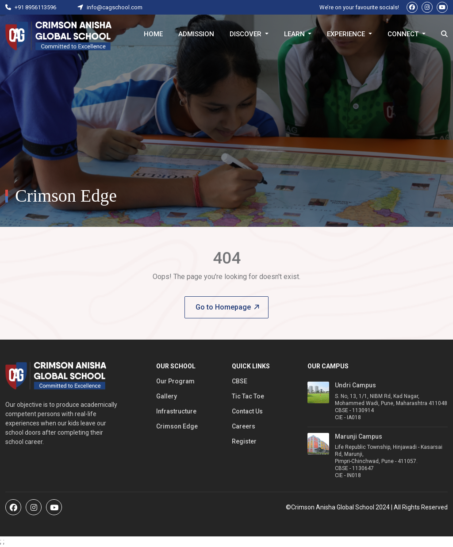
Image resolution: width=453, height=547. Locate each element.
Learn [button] (295, 34)
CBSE (239, 381)
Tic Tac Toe (248, 396)
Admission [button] (196, 34)
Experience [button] (347, 34)
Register (244, 441)
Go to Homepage (227, 307)
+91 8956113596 (35, 7)
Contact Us (247, 411)
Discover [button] (246, 34)
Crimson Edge (177, 426)
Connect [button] (404, 34)
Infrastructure (176, 411)
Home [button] (153, 34)
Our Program (175, 381)
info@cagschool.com (114, 7)
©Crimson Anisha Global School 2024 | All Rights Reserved (367, 507)
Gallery (166, 396)
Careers (243, 426)
